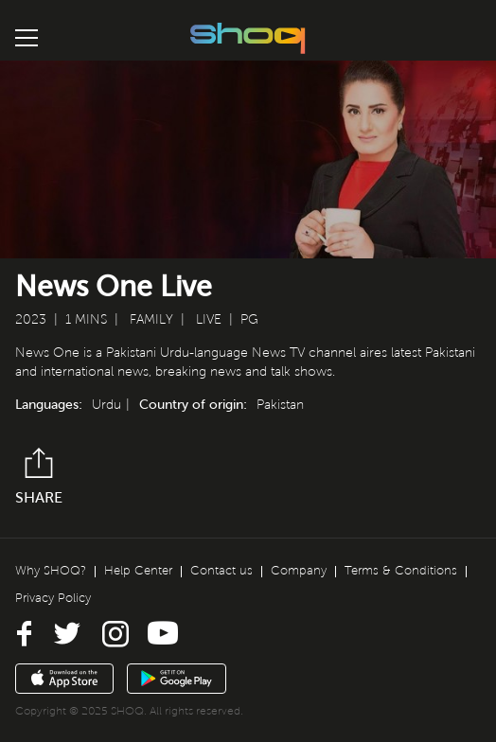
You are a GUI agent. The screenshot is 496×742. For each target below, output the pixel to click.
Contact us (221, 570)
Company (299, 570)
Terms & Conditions (401, 570)
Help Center (138, 570)
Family (151, 319)
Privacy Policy (53, 598)
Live (208, 319)
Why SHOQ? (50, 570)
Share (38, 476)
